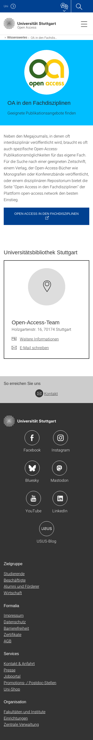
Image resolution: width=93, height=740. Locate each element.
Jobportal (12, 676)
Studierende (14, 573)
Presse (9, 669)
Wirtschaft (13, 592)
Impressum (14, 615)
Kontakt (46, 393)
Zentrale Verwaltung (21, 724)
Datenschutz (15, 621)
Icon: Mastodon (59, 468)
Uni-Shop (12, 689)
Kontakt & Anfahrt (19, 663)
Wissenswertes (17, 37)
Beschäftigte (15, 580)
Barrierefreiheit (16, 628)
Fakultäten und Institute (24, 711)
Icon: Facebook (32, 437)
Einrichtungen (16, 718)
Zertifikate (12, 634)
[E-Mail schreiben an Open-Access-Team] (30, 347)
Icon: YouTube (33, 498)
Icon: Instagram (60, 437)
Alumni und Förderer (21, 586)
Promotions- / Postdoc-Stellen (30, 682)
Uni (6, 6)
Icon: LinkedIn (60, 498)
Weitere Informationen (39, 338)
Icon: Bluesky (32, 468)
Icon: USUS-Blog (46, 528)
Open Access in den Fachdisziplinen (46, 214)
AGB (7, 640)
